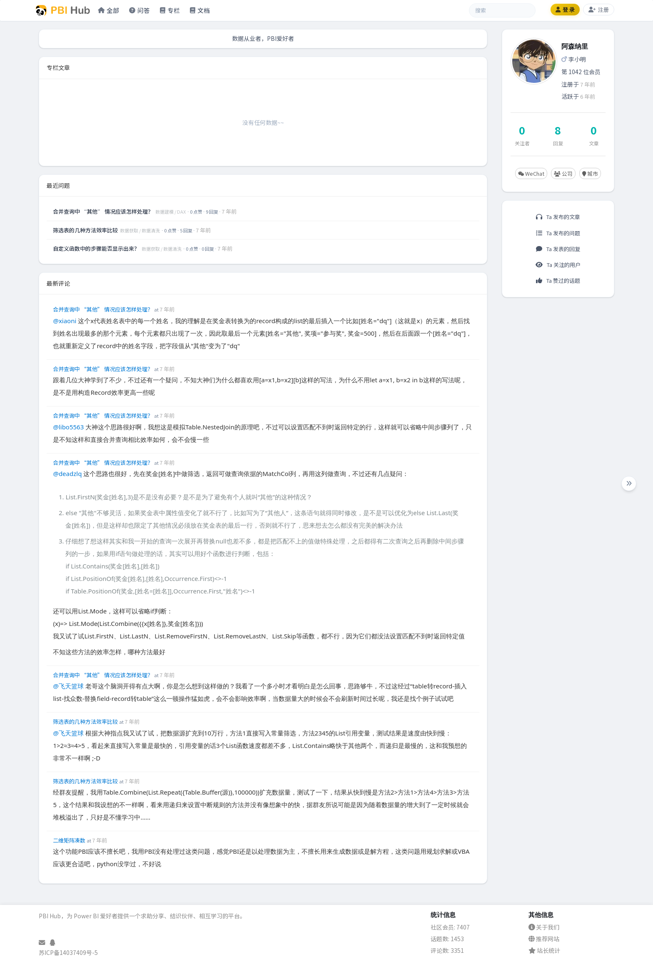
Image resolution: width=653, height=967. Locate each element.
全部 (108, 10)
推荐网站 (543, 939)
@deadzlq (67, 473)
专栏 (170, 10)
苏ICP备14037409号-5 (68, 952)
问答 (139, 10)
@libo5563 (68, 427)
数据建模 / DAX (171, 211)
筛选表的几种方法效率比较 (86, 230)
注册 (598, 9)
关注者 (522, 143)
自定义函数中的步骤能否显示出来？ (97, 248)
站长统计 (544, 950)
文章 (594, 143)
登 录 (565, 9)
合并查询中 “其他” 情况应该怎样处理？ (104, 211)
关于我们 (543, 927)
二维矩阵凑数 (70, 840)
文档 (200, 10)
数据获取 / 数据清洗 (140, 230)
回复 (558, 143)
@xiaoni (64, 321)
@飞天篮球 (68, 686)
